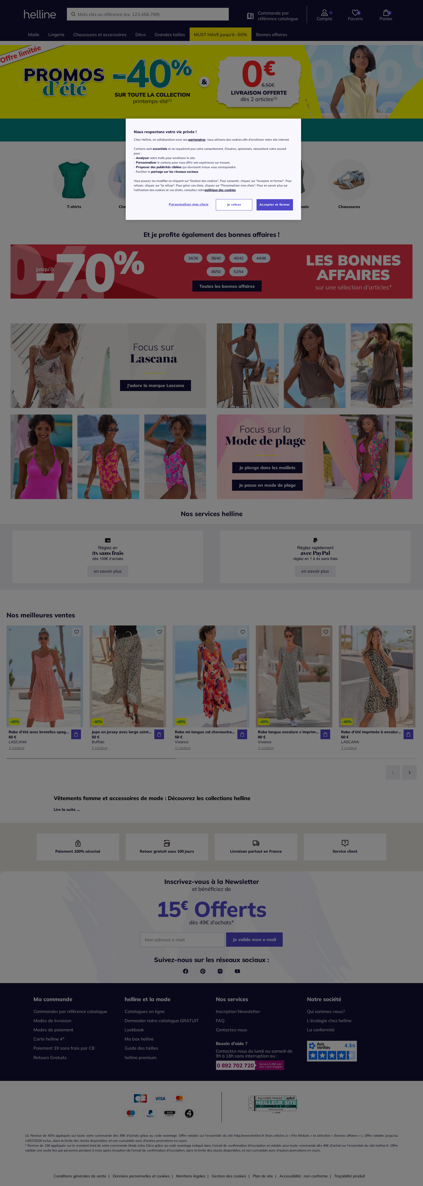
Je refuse (234, 204)
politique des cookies (220, 190)
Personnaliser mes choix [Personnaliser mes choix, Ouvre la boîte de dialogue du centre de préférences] (188, 204)
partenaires (197, 139)
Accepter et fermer (275, 204)
